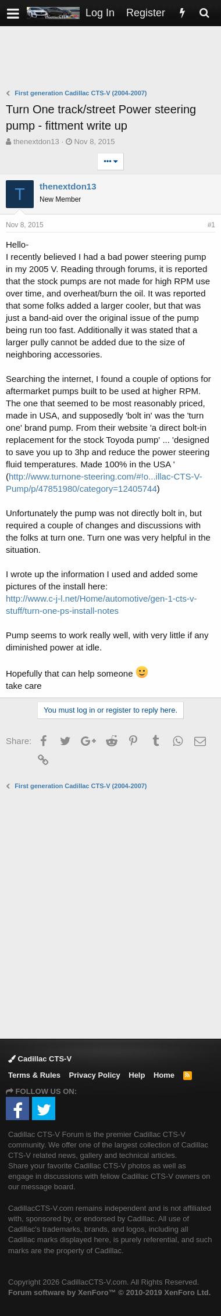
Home (164, 1075)
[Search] (204, 13)
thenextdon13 (36, 141)
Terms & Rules (34, 1075)
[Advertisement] (113, 58)
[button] (13, 13)
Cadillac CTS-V (40, 1058)
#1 (211, 225)
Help (137, 1075)
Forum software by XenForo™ (109, 1292)
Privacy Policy (94, 1075)
